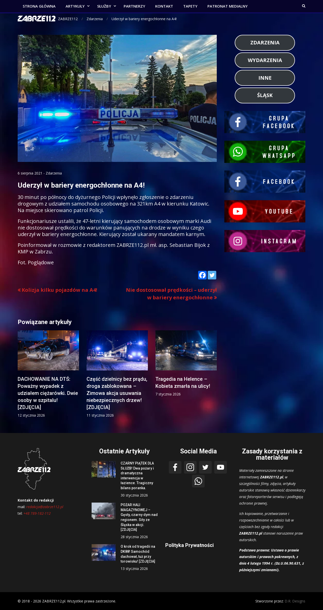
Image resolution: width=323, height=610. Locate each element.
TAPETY (190, 6)
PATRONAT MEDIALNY (227, 6)
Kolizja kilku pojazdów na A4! (59, 289)
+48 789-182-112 (37, 513)
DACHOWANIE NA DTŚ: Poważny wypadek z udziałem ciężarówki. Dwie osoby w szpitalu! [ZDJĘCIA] (48, 393)
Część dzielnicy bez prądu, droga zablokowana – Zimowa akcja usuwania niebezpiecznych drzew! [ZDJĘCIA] (117, 393)
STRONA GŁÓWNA (39, 6)
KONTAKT (164, 6)
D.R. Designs (295, 601)
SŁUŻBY (104, 6)
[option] (48, 374)
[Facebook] (202, 275)
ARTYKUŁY (75, 6)
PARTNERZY (134, 6)
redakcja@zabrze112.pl (44, 506)
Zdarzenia (54, 173)
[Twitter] (212, 275)
